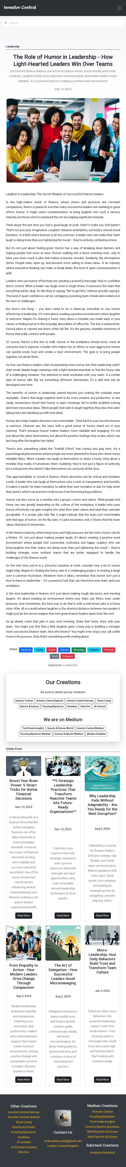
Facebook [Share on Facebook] (26, 650)
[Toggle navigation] (119, 8)
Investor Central (102, 1111)
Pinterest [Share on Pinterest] (109, 650)
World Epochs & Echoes (102, 1131)
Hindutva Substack (102, 1152)
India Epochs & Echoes (102, 1136)
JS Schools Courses (23, 1147)
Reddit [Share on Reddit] (52, 650)
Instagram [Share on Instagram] (68, 656)
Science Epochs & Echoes (102, 1126)
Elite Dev (23, 1152)
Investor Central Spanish (24, 1117)
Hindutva (24, 1137)
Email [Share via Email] (55, 656)
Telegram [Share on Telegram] (94, 650)
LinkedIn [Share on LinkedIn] (64, 650)
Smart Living (24, 1122)
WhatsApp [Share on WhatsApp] (79, 650)
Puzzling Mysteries (23, 1132)
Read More (23, 915)
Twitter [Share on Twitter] (40, 650)
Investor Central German (24, 1112)
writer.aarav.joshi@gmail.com (63, 1141)
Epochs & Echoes (23, 1127)
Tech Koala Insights (102, 1121)
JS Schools (23, 1142)
